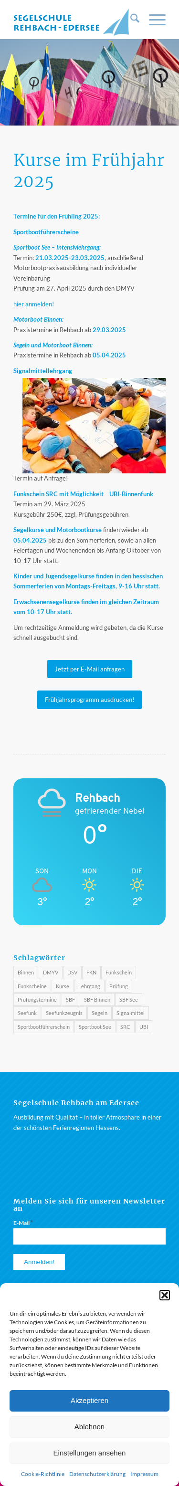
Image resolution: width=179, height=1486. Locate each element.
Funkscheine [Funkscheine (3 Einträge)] (32, 986)
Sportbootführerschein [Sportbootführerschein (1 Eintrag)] (44, 1027)
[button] (164, 1295)
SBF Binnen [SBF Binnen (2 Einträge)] (97, 999)
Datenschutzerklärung (97, 1473)
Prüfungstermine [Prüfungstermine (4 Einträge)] (37, 999)
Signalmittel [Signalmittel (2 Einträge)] (130, 1013)
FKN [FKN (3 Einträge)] (91, 972)
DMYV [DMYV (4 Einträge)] (50, 972)
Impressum (144, 1473)
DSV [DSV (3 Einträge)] (72, 972)
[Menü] (152, 19)
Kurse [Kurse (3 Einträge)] (62, 986)
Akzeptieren (89, 1400)
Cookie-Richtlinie (42, 1473)
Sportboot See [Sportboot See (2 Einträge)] (95, 1027)
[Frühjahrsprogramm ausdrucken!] (89, 700)
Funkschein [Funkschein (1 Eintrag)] (118, 972)
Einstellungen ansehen (89, 1453)
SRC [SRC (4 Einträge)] (125, 1027)
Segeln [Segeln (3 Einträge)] (99, 1013)
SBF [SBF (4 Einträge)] (70, 999)
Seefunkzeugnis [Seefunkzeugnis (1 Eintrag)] (64, 1013)
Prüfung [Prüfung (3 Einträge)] (118, 986)
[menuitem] (130, 19)
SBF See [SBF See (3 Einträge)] (128, 999)
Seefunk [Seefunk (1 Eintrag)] (27, 1013)
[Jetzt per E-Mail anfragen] (89, 669)
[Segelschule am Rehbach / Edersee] (74, 19)
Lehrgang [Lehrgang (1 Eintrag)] (89, 986)
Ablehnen (89, 1427)
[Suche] (130, 19)
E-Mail (23, 1222)
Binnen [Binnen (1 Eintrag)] (26, 972)
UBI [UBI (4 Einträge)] (143, 1027)
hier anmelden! (33, 304)
